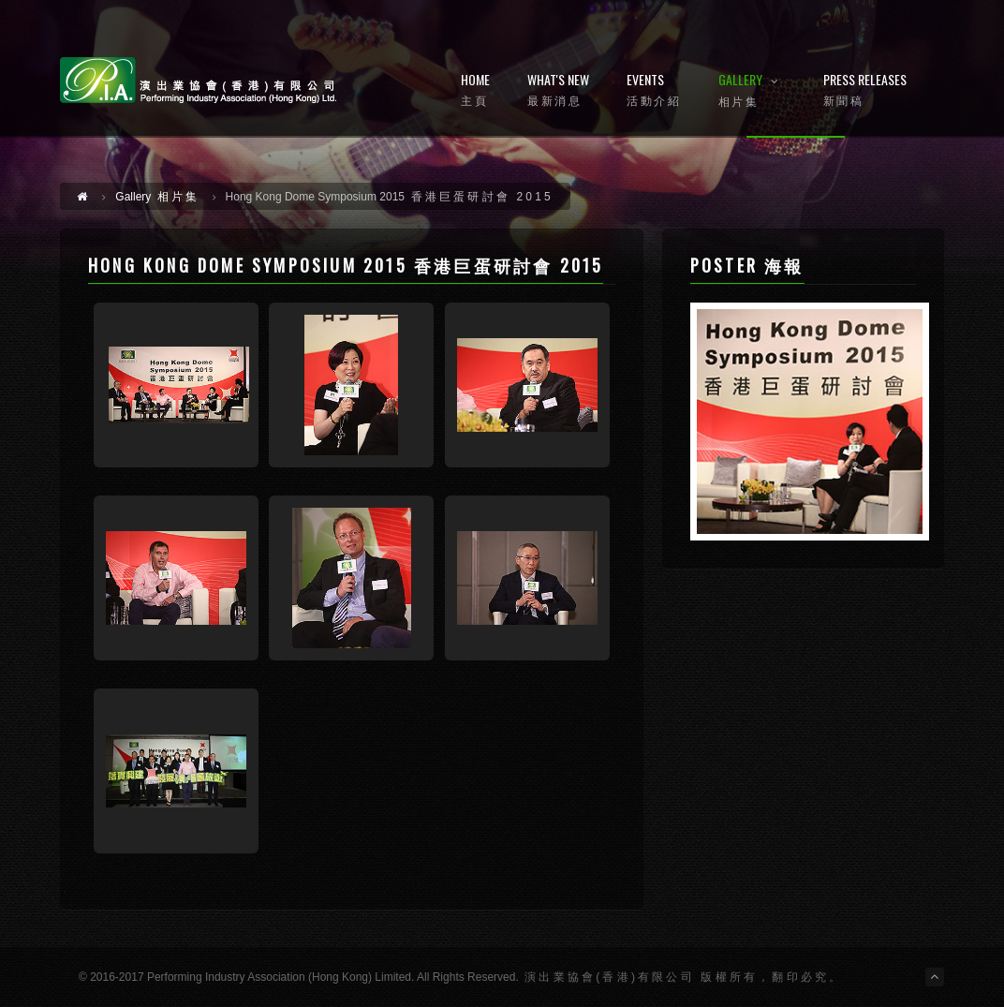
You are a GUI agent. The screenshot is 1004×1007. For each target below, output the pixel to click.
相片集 (157, 196)
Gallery (752, 91)
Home (475, 90)
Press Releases (865, 90)
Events (654, 90)
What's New (558, 90)
